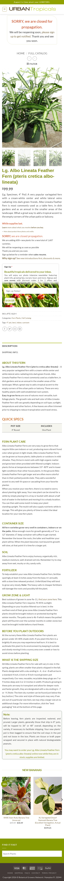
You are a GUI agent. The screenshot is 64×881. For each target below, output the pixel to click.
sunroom (25, 322)
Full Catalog (37, 53)
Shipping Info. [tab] (10, 352)
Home (21, 53)
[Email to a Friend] (14, 328)
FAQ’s (27, 873)
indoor (19, 322)
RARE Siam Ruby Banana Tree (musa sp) (16, 819)
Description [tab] (9, 346)
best (14, 322)
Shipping (19, 873)
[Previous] (2, 805)
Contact (36, 873)
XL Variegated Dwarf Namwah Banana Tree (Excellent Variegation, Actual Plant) (48, 821)
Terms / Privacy (49, 873)
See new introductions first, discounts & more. (38, 258)
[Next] (61, 805)
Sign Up (8, 267)
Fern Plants (16, 318)
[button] (4, 9)
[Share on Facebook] (4, 328)
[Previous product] (35, 58)
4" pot (9, 322)
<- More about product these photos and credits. (18, 231)
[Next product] (29, 58)
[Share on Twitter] (9, 328)
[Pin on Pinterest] (19, 328)
